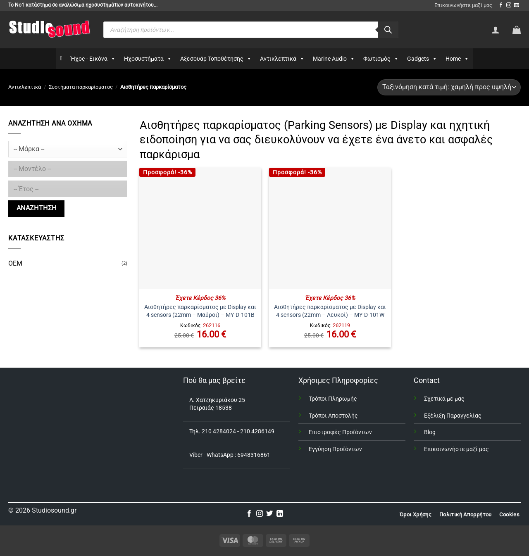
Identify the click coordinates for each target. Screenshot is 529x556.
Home (457, 58)
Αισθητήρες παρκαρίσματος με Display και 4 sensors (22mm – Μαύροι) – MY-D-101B (200, 311)
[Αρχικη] (61, 58)
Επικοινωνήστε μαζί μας (463, 5)
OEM (15, 263)
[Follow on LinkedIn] (279, 514)
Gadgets (422, 58)
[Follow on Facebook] (500, 5)
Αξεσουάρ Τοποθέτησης (216, 58)
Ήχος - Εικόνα (93, 58)
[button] (516, 30)
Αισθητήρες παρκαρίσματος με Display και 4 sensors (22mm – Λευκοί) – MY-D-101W (330, 311)
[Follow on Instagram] (508, 5)
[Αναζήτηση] (388, 29)
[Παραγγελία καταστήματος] (449, 87)
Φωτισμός (381, 58)
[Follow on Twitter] (269, 514)
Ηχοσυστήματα (148, 58)
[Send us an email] (516, 5)
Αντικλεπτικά (282, 58)
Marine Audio (334, 58)
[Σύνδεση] (495, 30)
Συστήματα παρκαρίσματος (81, 87)
